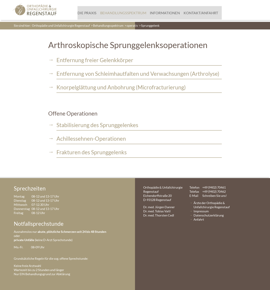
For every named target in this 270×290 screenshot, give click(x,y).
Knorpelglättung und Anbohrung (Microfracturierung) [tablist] (121, 87)
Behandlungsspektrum (108, 25)
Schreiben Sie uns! (208, 196)
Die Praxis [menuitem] (83, 14)
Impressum (201, 211)
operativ (132, 25)
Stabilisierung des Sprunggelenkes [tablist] (97, 125)
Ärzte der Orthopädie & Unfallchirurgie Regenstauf (212, 205)
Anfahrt (199, 219)
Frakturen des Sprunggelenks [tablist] (91, 152)
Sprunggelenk (150, 25)
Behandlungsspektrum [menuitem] (117, 14)
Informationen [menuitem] (157, 14)
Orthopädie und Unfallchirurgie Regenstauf (61, 25)
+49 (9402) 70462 (207, 191)
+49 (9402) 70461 (207, 187)
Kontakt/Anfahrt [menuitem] (192, 14)
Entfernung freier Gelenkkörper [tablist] (94, 60)
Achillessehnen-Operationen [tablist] (91, 138)
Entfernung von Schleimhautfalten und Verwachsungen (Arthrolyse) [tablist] (137, 73)
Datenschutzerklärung (209, 215)
